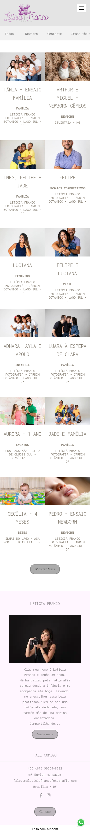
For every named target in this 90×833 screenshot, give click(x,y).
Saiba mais (45, 734)
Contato (45, 812)
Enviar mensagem (47, 774)
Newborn (31, 34)
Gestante (55, 34)
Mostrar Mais (45, 569)
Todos (9, 34)
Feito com (45, 829)
